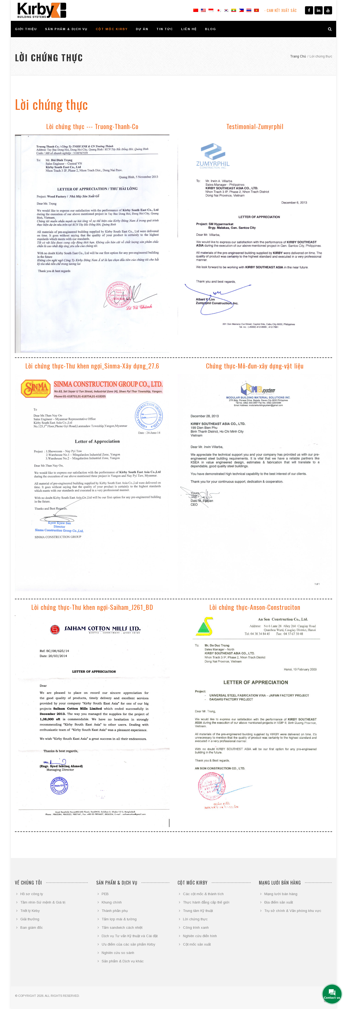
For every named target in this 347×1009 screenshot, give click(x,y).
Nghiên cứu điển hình (200, 936)
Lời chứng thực (195, 919)
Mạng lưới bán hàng (280, 894)
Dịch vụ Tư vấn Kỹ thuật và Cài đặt (130, 936)
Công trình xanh (196, 927)
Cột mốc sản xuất (197, 944)
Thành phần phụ (115, 911)
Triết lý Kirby (30, 911)
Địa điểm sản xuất (278, 902)
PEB (105, 894)
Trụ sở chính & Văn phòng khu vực (292, 911)
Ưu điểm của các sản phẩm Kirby (128, 944)
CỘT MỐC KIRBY (112, 29)
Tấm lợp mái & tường (119, 919)
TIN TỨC (164, 29)
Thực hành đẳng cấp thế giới (206, 902)
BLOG (210, 29)
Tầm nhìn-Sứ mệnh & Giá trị (42, 902)
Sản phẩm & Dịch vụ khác (123, 961)
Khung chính (112, 902)
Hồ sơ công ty (31, 894)
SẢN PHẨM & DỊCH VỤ (66, 29)
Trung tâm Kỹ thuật (198, 911)
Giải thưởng (29, 919)
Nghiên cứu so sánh (118, 953)
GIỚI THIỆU (26, 29)
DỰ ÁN (142, 29)
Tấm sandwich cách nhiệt (122, 927)
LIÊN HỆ (189, 29)
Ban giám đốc (31, 927)
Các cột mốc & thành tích (203, 894)
